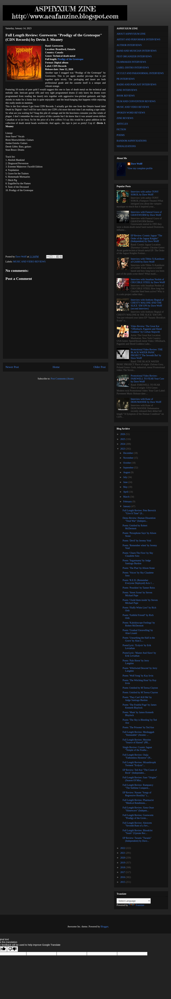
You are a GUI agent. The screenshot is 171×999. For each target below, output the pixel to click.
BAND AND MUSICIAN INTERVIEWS (136, 51)
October (127, 463)
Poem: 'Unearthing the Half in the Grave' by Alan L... (139, 639)
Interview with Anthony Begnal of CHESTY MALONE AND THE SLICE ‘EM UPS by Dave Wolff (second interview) (147, 304)
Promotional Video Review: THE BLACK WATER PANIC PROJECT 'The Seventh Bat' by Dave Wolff (147, 353)
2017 (123, 872)
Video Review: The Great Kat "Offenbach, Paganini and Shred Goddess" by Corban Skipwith (146, 329)
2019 (123, 862)
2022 (123, 848)
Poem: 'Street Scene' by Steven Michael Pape (137, 594)
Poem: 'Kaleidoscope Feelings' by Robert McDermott (139, 624)
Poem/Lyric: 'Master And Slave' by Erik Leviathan (139, 654)
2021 (123, 853)
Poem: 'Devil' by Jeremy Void (137, 540)
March (126, 496)
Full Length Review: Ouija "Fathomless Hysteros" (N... (137, 756)
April (126, 492)
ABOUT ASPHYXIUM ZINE (131, 34)
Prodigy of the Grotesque (70, 59)
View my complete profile (140, 168)
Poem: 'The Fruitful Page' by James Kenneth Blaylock (139, 706)
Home (56, 367)
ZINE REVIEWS (125, 118)
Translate (136, 905)
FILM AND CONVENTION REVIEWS (136, 101)
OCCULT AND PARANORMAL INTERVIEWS (140, 73)
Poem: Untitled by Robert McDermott (135, 527)
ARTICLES (122, 124)
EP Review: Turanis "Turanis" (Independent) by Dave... (137, 839)
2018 (123, 867)
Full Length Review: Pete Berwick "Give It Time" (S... (139, 512)
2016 (123, 877)
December (128, 453)
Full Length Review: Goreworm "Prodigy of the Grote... (138, 816)
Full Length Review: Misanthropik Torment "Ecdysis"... (139, 764)
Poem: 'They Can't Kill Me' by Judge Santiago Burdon (137, 698)
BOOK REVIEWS (126, 95)
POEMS (121, 135)
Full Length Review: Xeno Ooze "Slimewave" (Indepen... (138, 809)
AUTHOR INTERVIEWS (129, 45)
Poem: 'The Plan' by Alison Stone (139, 568)
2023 (123, 448)
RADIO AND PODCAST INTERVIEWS (136, 84)
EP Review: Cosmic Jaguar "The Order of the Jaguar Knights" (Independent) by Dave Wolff (146, 238)
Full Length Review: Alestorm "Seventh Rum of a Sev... (137, 824)
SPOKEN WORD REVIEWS (131, 112)
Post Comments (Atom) (62, 378)
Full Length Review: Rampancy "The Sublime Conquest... (138, 786)
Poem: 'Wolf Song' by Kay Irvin (138, 675)
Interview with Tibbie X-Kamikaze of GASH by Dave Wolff (147, 260)
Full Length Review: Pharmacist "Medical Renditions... (138, 801)
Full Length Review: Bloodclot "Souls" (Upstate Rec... (138, 832)
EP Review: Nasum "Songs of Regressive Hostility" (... (137, 794)
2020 (123, 857)
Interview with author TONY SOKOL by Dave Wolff (145, 193)
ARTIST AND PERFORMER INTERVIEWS (138, 39)
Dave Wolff (136, 163)
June (125, 482)
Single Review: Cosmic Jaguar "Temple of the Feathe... (137, 749)
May (125, 487)
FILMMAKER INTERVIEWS (131, 62)
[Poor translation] (12, 949)
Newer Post (12, 367)
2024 (123, 444)
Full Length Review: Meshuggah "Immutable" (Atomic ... (138, 733)
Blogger (104, 926)
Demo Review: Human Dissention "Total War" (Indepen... (139, 519)
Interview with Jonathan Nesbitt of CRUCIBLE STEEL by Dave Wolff (148, 281)
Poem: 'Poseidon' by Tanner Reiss (139, 587)
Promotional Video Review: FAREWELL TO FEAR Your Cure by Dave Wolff (147, 378)
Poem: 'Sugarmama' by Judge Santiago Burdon (137, 562)
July (125, 477)
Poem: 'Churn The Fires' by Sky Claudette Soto (138, 554)
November (128, 458)
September (128, 467)
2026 (123, 434)
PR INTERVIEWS (126, 79)
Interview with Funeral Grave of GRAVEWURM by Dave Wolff (146, 213)
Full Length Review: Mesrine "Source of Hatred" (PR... (137, 741)
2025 (123, 439)
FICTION (121, 129)
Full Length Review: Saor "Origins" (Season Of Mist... (140, 779)
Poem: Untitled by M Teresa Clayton (140, 688)
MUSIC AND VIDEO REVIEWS (29, 261)
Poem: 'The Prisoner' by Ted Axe (138, 727)
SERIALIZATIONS (126, 146)
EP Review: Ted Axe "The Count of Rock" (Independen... (140, 771)
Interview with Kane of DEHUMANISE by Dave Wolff (146, 400)
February (127, 501)
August (127, 472)
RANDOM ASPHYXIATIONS (132, 141)
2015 (123, 882)
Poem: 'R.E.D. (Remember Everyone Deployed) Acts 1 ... (138, 581)
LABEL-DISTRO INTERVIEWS (133, 67)
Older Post (100, 367)
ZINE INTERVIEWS (127, 90)
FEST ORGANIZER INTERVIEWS (134, 56)
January (127, 506)
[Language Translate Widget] (134, 901)
